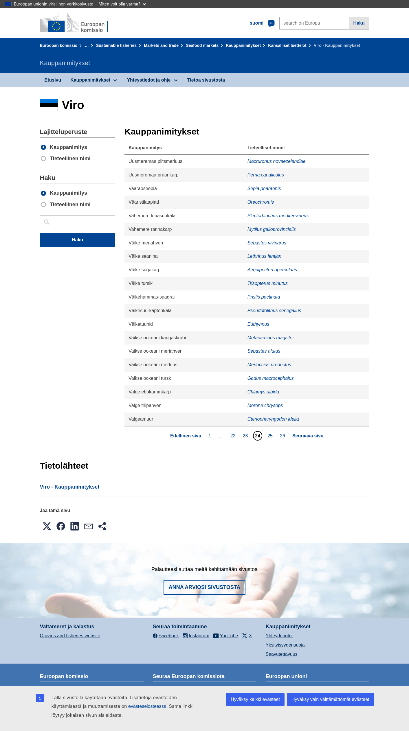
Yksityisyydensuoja (285, 644)
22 (233, 435)
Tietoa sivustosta (206, 80)
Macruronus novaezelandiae (276, 161)
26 (283, 435)
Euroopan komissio (59, 45)
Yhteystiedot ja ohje (148, 80)
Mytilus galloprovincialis (271, 229)
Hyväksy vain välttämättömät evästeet (330, 699)
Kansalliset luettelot (287, 45)
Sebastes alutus (263, 351)
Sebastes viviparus (266, 242)
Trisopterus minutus (267, 283)
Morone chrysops (265, 405)
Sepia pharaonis (264, 188)
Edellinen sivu (185, 435)
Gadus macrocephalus (270, 378)
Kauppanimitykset (243, 45)
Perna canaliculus (265, 174)
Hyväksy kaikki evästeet (255, 699)
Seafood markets (202, 45)
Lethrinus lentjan (264, 256)
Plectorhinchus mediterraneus (278, 215)
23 (246, 435)
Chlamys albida (263, 391)
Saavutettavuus (282, 654)
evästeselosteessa (147, 706)
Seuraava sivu (308, 435)
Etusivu (53, 80)
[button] (47, 526)
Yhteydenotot (279, 635)
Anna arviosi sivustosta (205, 587)
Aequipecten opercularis (272, 269)
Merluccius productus (269, 364)
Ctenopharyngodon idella (273, 419)
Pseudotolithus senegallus (274, 310)
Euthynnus (258, 324)
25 (270, 435)
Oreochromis (260, 202)
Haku (359, 23)
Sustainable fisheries (116, 45)
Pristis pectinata (263, 296)
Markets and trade (161, 45)
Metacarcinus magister (270, 337)
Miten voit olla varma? (122, 3)
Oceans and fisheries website (70, 635)
